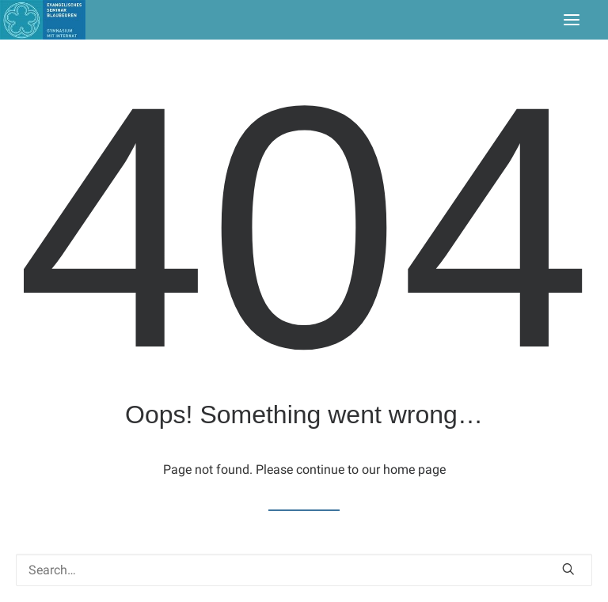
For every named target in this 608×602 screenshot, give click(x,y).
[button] (571, 20)
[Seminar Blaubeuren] (43, 20)
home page (414, 469)
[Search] (304, 570)
